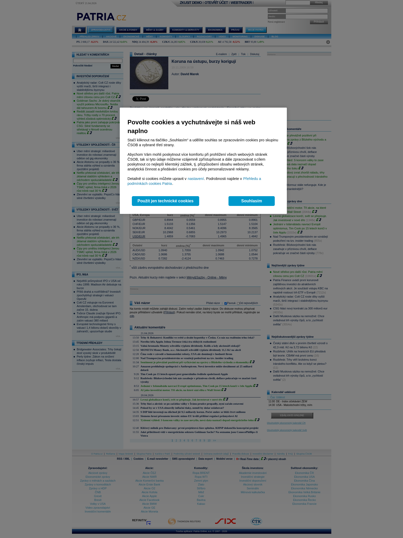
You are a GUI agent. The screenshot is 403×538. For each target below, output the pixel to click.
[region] (203, 161)
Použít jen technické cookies (166, 201)
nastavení (196, 179)
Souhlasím (251, 201)
